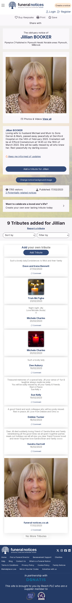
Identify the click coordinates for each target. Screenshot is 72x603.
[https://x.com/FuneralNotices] (57, 550)
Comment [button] (36, 273)
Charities (58, 557)
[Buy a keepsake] (24, 17)
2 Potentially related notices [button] (21, 192)
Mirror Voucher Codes (29, 569)
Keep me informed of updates (23, 156)
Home (3, 557)
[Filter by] (53, 235)
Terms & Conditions (9, 565)
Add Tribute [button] (36, 252)
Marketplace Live (8, 569)
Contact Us (21, 561)
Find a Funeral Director (19, 557)
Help (3, 561)
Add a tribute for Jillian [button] (36, 169)
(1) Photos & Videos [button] (36, 119)
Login (51, 11)
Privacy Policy (28, 565)
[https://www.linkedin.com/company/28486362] (69, 550)
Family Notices (59, 565)
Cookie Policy (43, 565)
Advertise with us (49, 569)
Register (64, 11)
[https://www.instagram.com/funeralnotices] (62, 550)
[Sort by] (19, 235)
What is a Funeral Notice (39, 561)
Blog (11, 561)
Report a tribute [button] (36, 228)
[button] (62, 5)
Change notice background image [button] (36, 180)
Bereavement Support (42, 557)
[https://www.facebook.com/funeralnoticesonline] (65, 550)
